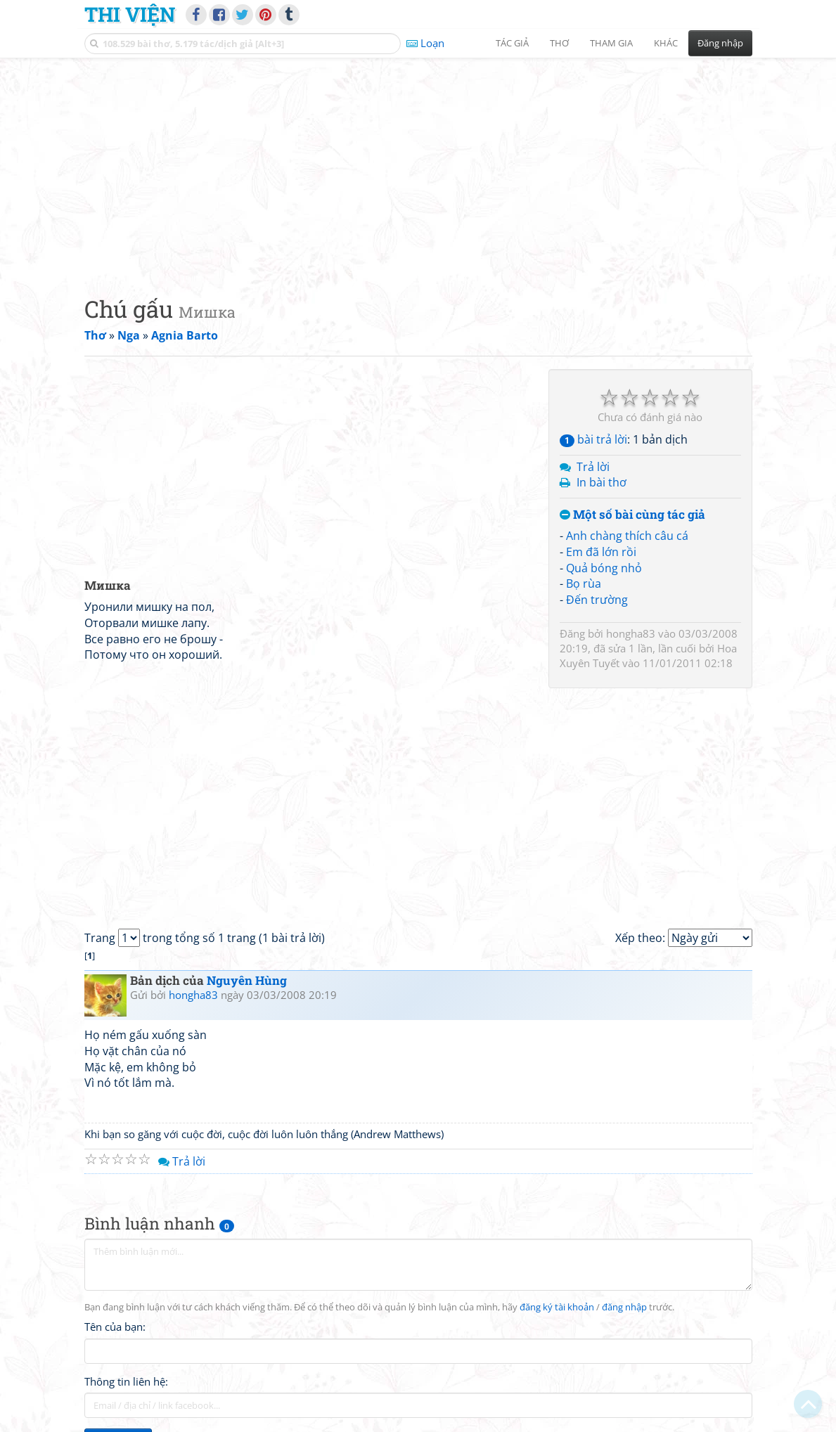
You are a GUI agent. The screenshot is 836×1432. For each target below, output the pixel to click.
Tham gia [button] (611, 43)
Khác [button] (666, 43)
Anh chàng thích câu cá (627, 535)
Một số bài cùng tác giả (632, 515)
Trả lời (593, 467)
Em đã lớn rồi (601, 552)
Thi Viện (129, 14)
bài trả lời (593, 439)
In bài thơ (601, 482)
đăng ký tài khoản (557, 1307)
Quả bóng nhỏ (604, 568)
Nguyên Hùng (247, 980)
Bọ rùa (583, 583)
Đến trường (597, 599)
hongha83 (630, 633)
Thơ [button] (559, 43)
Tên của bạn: (115, 1327)
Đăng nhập (720, 43)
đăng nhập (624, 1307)
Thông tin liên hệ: (126, 1381)
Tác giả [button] (512, 43)
